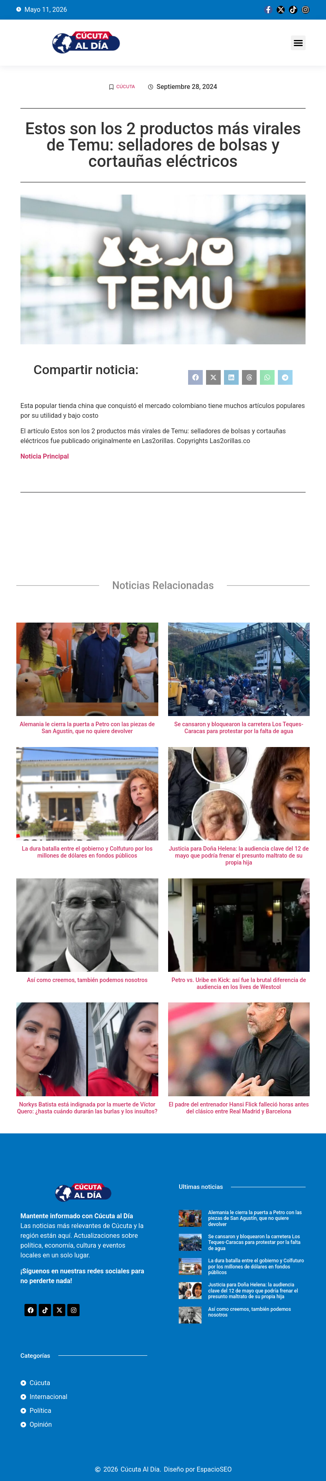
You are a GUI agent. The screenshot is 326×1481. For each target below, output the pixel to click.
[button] (298, 42)
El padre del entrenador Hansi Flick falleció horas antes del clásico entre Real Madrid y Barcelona (239, 1108)
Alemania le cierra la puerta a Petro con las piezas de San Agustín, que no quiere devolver (87, 727)
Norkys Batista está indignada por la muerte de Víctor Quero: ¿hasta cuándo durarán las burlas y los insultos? (87, 1108)
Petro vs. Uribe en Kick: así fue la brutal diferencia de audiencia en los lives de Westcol (239, 983)
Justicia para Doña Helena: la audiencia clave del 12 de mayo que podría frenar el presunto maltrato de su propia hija (239, 855)
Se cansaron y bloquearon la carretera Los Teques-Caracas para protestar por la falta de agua (238, 727)
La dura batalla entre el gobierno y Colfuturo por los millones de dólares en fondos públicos (87, 852)
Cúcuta (125, 86)
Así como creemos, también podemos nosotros (87, 980)
